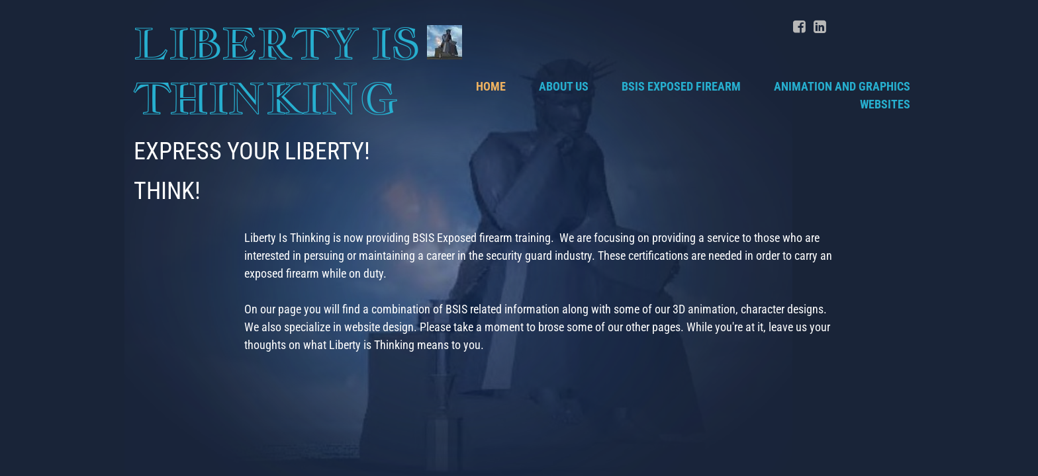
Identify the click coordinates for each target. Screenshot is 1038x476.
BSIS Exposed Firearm (681, 86)
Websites (885, 104)
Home (491, 86)
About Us (564, 86)
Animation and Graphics (842, 86)
